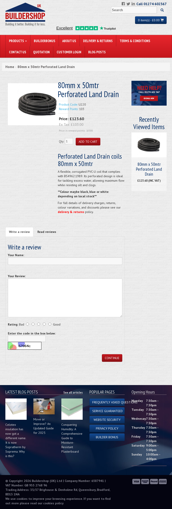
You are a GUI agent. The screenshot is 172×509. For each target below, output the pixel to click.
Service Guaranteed (107, 411)
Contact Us (17, 52)
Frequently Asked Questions (108, 402)
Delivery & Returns (98, 40)
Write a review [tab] (19, 232)
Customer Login (69, 52)
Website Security (107, 420)
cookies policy (53, 503)
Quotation (41, 52)
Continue (112, 358)
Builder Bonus (107, 437)
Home (9, 67)
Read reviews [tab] (46, 232)
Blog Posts (97, 52)
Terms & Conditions (135, 40)
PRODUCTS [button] (18, 40)
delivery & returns (71, 212)
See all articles (73, 392)
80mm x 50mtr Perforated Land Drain (46, 67)
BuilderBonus (44, 40)
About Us (69, 40)
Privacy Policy (107, 428)
